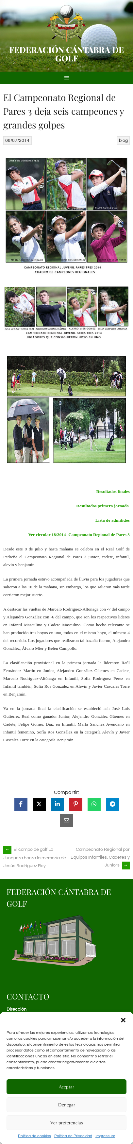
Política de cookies (34, 1136)
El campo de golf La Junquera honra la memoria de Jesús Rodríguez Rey (34, 857)
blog (123, 140)
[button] (123, 1020)
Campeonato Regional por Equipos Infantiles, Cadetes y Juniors (100, 857)
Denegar (66, 1104)
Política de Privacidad (73, 1136)
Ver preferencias (66, 1122)
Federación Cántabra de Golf (66, 53)
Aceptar (66, 1086)
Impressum (105, 1136)
